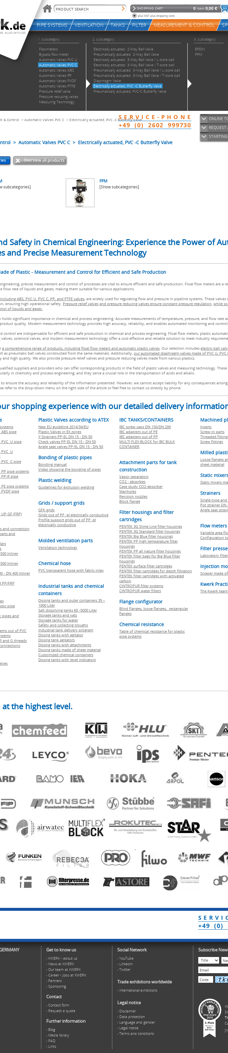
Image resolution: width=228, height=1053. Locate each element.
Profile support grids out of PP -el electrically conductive (67, 522)
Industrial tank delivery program (65, 629)
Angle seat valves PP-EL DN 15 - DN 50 (70, 446)
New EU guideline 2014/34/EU (63, 426)
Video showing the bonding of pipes (69, 469)
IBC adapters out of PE (138, 431)
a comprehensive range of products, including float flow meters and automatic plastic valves (81, 348)
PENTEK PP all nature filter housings (150, 551)
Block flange (129, 501)
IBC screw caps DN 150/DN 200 (145, 426)
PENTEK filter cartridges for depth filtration (155, 570)
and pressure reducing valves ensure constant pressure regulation (155, 303)
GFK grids (46, 509)
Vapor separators (133, 476)
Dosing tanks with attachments (64, 644)
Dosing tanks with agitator (60, 634)
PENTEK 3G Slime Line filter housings (150, 526)
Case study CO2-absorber (141, 486)
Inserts (205, 426)
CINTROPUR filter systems (141, 585)
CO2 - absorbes (132, 481)
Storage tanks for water (58, 620)
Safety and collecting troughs (63, 624)
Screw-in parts (212, 431)
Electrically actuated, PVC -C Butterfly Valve (105, 119)
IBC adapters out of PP (138, 436)
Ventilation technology (57, 547)
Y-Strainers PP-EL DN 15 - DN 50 (65, 436)
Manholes (127, 491)
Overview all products (44, 160)
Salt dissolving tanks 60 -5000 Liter (67, 610)
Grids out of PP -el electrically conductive (73, 514)
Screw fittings (211, 441)
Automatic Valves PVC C (44, 119)
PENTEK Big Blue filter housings (146, 536)
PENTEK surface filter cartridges (145, 565)
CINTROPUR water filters (140, 590)
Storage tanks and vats (57, 615)
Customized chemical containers (65, 654)
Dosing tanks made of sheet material (69, 649)
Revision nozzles (133, 496)
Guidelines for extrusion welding (66, 487)
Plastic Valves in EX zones (59, 431)
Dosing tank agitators (56, 639)
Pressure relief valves (80, 303)
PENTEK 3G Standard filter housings (149, 531)
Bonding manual (52, 464)
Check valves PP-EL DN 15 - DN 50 (67, 441)
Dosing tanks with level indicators (67, 659)
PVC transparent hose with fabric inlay (71, 570)
